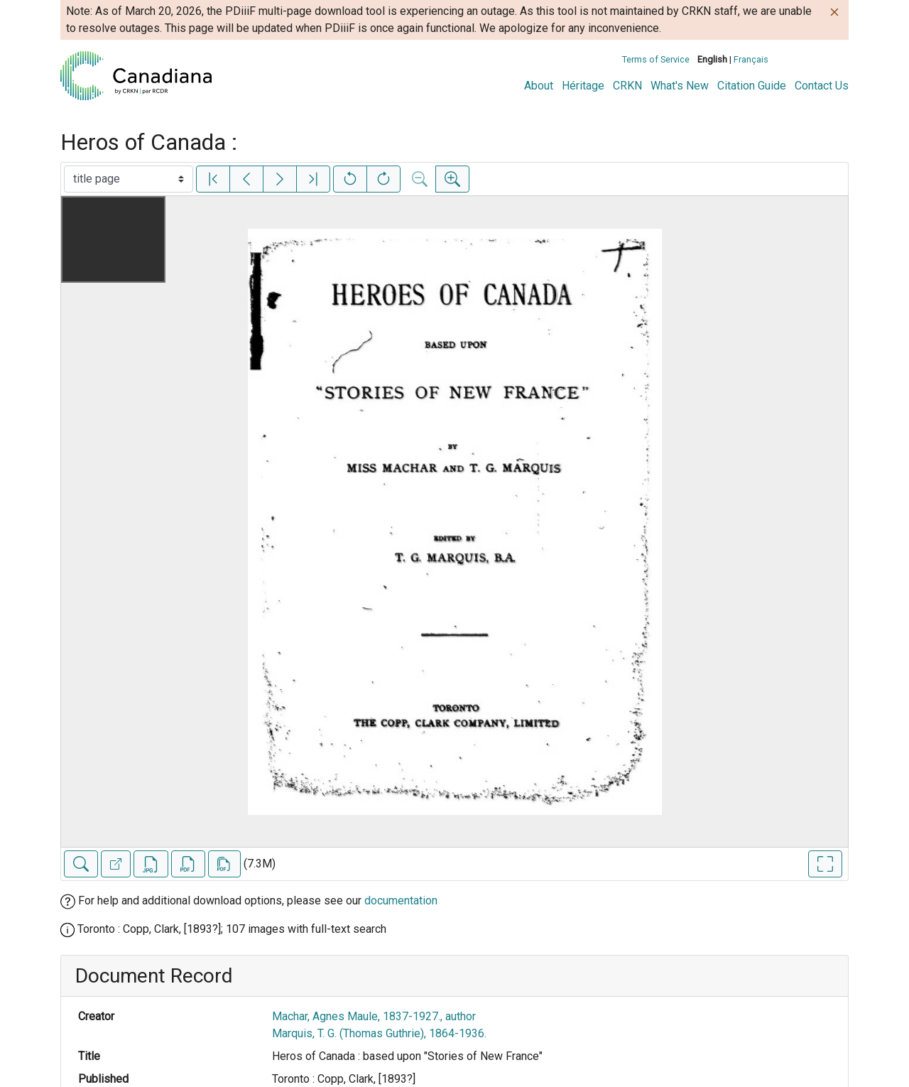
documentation (400, 900)
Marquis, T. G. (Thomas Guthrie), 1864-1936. (379, 1033)
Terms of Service (656, 59)
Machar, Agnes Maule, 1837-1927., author (374, 1016)
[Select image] (128, 179)
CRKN (627, 85)
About (538, 85)
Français (751, 59)
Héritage (583, 85)
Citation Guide (751, 85)
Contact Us (822, 85)
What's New (680, 85)
